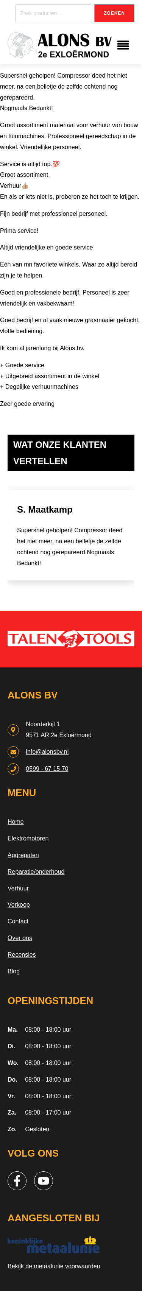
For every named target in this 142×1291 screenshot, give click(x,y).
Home (16, 822)
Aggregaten (23, 855)
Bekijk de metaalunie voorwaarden (54, 1266)
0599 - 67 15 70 (47, 769)
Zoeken (114, 13)
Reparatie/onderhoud (36, 871)
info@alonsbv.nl (47, 751)
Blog (14, 971)
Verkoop (19, 904)
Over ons (20, 938)
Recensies (22, 954)
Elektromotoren (28, 838)
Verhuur (18, 888)
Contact (18, 921)
